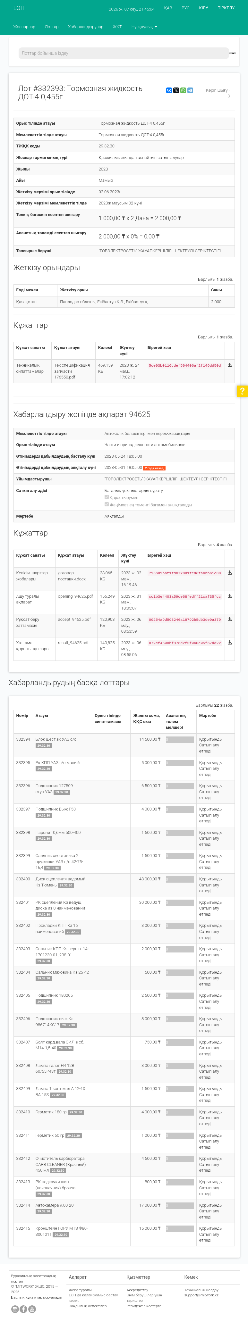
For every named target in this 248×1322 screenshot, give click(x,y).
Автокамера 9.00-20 (55, 1205)
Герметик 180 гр (52, 1112)
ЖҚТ (117, 26)
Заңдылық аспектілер (88, 1306)
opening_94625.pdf (75, 596)
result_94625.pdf (73, 642)
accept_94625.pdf (74, 619)
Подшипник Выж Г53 (56, 809)
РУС (185, 7)
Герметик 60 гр (50, 1135)
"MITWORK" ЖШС (30, 1286)
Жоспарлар (24, 26)
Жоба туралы (80, 1290)
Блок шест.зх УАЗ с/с (56, 739)
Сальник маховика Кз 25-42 (62, 972)
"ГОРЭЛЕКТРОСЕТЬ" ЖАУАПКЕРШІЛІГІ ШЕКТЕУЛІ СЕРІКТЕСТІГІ (160, 250)
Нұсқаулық (144, 26)
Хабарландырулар (85, 26)
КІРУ (203, 7)
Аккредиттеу (137, 1290)
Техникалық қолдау (201, 1290)
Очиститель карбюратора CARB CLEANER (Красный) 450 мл (61, 1164)
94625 (139, 414)
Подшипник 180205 (54, 995)
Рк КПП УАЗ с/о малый (58, 762)
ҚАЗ (168, 7)
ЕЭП (19, 7)
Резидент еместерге (144, 1306)
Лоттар (52, 26)
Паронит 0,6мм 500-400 (58, 832)
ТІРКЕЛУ (226, 7)
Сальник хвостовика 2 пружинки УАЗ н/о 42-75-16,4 (59, 861)
